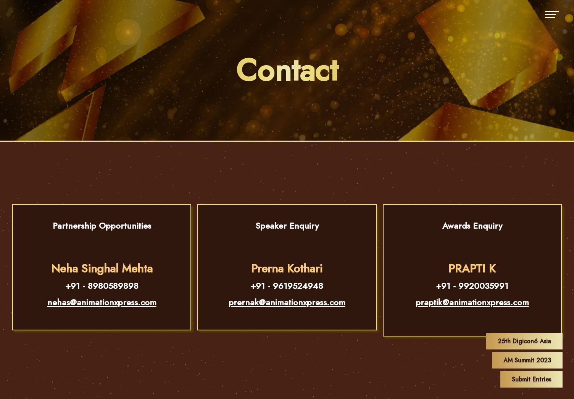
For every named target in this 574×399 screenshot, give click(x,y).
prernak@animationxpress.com (287, 302)
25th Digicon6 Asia (524, 341)
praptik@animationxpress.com (472, 302)
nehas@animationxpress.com (101, 302)
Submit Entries (531, 379)
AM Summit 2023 (527, 360)
